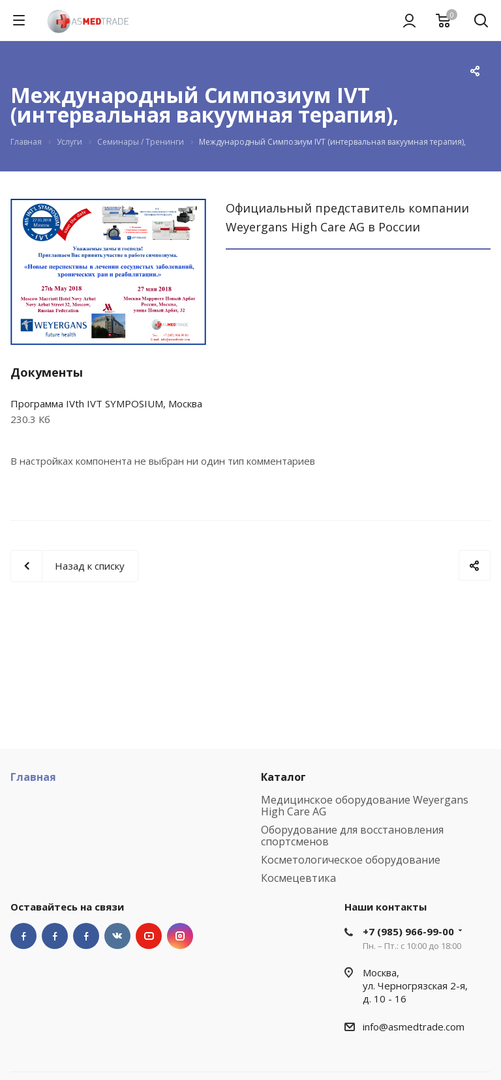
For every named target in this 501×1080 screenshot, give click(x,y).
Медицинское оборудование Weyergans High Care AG (364, 806)
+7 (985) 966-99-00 (408, 931)
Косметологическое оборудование (350, 860)
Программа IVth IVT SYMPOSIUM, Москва (106, 403)
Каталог (283, 777)
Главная (33, 777)
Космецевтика (298, 878)
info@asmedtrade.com (413, 1026)
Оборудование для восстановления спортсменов (352, 836)
